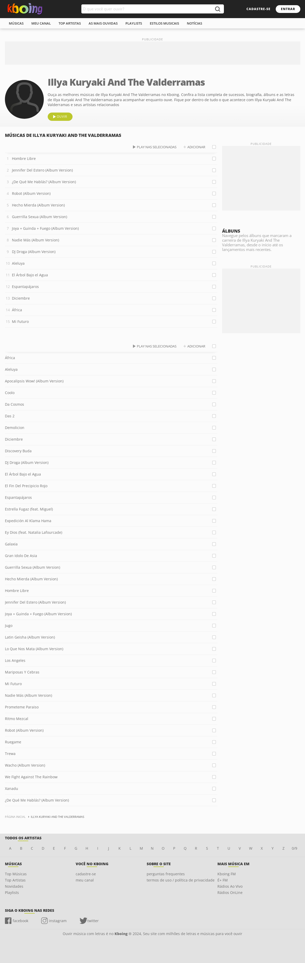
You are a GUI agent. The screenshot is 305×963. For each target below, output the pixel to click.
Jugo (8, 625)
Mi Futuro (20, 321)
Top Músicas (16, 873)
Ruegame (13, 741)
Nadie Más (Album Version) (35, 240)
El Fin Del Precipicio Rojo (26, 485)
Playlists (12, 892)
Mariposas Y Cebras (22, 672)
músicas (16, 23)
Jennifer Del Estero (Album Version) (42, 170)
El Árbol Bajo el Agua (30, 274)
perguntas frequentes (166, 873)
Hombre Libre (24, 158)
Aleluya (18, 263)
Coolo (10, 392)
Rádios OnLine (230, 892)
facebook (20, 920)
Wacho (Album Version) (25, 765)
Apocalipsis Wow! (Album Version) (34, 381)
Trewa (10, 753)
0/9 (294, 848)
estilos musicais (164, 23)
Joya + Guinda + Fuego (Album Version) (45, 228)
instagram (58, 920)
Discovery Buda (18, 450)
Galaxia (11, 544)
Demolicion (14, 427)
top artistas (70, 23)
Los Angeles (15, 660)
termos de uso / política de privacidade (181, 880)
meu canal (41, 23)
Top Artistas (15, 880)
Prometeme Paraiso (22, 707)
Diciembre (21, 298)
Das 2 (10, 415)
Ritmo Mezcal (16, 718)
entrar (288, 9)
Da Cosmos (14, 404)
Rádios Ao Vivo (230, 886)
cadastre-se (258, 9)
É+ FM (222, 880)
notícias (194, 23)
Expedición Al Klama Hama (28, 520)
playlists (133, 23)
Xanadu (11, 788)
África (17, 309)
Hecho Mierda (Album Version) (38, 205)
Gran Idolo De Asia (21, 555)
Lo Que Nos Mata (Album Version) (34, 648)
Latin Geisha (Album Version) (30, 637)
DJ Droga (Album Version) (33, 251)
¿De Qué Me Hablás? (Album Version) (44, 181)
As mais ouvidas (103, 23)
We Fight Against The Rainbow (31, 776)
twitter (93, 920)
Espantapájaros (25, 286)
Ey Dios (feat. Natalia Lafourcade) (33, 532)
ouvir (62, 116)
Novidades (14, 886)
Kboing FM (226, 873)
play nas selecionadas (156, 147)
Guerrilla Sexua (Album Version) (39, 216)
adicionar (196, 147)
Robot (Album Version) (31, 193)
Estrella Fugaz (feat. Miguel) (29, 509)
